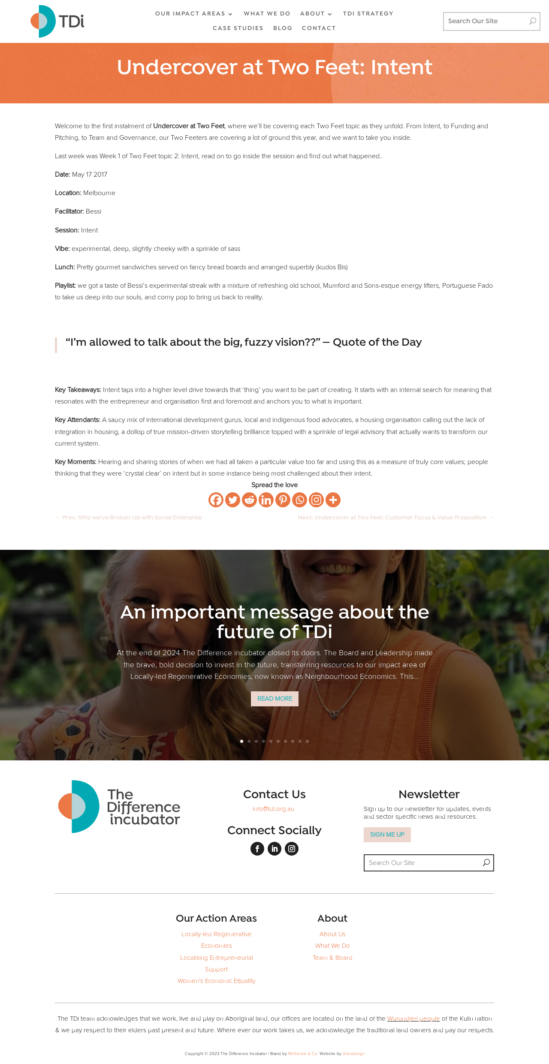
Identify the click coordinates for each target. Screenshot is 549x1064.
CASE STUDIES (238, 28)
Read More (274, 699)
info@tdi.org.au (273, 809)
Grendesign (354, 1054)
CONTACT (319, 28)
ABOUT (312, 14)
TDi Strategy (368, 14)
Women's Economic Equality (216, 981)
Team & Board (333, 958)
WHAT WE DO (267, 14)
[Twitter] (232, 499)
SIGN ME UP (387, 835)
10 (307, 741)
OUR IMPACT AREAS (190, 14)
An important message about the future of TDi (274, 623)
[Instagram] (316, 499)
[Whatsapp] (299, 499)
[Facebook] (215, 499)
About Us (333, 934)
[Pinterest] (282, 499)
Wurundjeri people (413, 1019)
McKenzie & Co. (304, 1054)
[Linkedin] (266, 499)
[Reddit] (249, 499)
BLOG (283, 28)
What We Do (332, 946)
